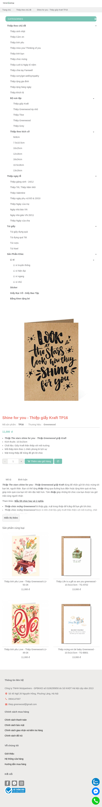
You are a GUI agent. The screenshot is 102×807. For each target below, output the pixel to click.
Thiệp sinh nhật (17, 31)
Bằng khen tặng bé (20, 298)
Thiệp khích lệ (17, 92)
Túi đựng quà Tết (18, 237)
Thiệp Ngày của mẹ (19, 204)
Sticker (13, 287)
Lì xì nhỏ (17, 282)
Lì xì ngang (18, 276)
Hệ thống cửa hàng (14, 759)
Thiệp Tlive (18, 115)
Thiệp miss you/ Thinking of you (25, 48)
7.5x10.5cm (18, 142)
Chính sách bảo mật (14, 725)
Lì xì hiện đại (19, 271)
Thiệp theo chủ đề (23, 10)
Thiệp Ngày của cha (20, 220)
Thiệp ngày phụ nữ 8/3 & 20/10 (25, 198)
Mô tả (8, 479)
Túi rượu (14, 243)
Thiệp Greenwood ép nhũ (25, 109)
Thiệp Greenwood (22, 120)
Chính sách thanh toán (16, 720)
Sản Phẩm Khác (14, 254)
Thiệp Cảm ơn (17, 37)
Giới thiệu (9, 753)
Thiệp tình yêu (17, 42)
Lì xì (12, 259)
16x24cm (17, 159)
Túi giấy (10, 226)
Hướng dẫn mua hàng (15, 764)
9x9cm (16, 137)
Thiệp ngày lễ (13, 176)
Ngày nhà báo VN (18, 209)
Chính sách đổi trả (13, 735)
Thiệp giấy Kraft (21, 103)
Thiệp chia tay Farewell (21, 70)
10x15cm (17, 148)
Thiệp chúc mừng (18, 59)
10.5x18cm (18, 165)
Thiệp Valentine (17, 193)
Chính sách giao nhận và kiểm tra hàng (24, 730)
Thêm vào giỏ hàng (39, 461)
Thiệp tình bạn (17, 53)
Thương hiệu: (35, 424)
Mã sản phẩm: (9, 424)
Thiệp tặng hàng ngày (20, 87)
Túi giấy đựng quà (19, 232)
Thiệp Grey (18, 126)
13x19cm (17, 170)
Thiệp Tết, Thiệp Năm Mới (23, 187)
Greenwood (50, 424)
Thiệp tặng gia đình (19, 81)
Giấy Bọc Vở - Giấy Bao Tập (24, 293)
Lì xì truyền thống (21, 265)
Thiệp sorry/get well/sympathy (24, 76)
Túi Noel (14, 248)
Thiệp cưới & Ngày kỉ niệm (23, 65)
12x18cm (17, 154)
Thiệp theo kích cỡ (19, 131)
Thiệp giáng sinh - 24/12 (22, 182)
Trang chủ (6, 10)
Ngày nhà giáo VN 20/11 (22, 215)
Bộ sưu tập (15, 98)
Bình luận (22, 479)
